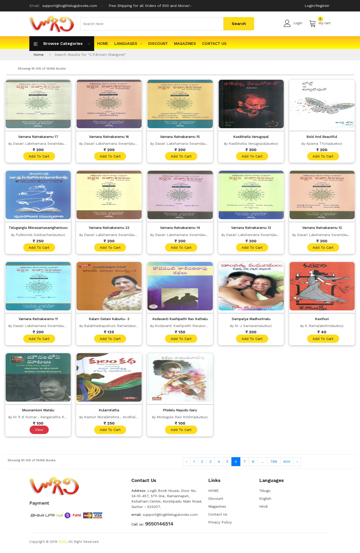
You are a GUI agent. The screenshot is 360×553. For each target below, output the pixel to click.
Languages (128, 43)
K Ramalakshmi (318, 327)
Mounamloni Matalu (38, 412)
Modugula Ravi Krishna (176, 419)
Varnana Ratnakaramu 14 (180, 228)
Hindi (263, 509)
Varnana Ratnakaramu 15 (180, 137)
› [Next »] (297, 464)
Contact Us (214, 43)
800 (286, 464)
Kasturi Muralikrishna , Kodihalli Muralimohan (122, 419)
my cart (320, 23)
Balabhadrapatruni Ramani (106, 327)
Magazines (185, 43)
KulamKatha (109, 412)
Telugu (264, 493)
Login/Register (317, 6)
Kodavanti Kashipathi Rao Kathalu (180, 320)
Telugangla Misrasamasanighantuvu (40, 228)
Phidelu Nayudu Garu (180, 412)
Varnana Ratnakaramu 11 (38, 320)
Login (293, 23)
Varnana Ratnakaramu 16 (109, 137)
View (39, 432)
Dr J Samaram (247, 327)
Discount (158, 43)
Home (38, 54)
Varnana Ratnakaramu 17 (38, 137)
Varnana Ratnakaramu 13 (251, 228)
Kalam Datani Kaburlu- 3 (109, 320)
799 (273, 464)
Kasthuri (322, 320)
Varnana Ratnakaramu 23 (108, 228)
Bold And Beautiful (322, 137)
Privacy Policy (220, 524)
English (265, 501)
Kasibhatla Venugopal (251, 137)
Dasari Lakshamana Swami (36, 143)
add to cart (38, 156)
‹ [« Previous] (186, 464)
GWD (62, 544)
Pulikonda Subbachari (34, 235)
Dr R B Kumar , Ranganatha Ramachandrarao (52, 419)
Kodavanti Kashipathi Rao (177, 327)
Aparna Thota (318, 143)
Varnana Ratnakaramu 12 (322, 228)
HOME (102, 43)
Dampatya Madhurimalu (251, 320)
